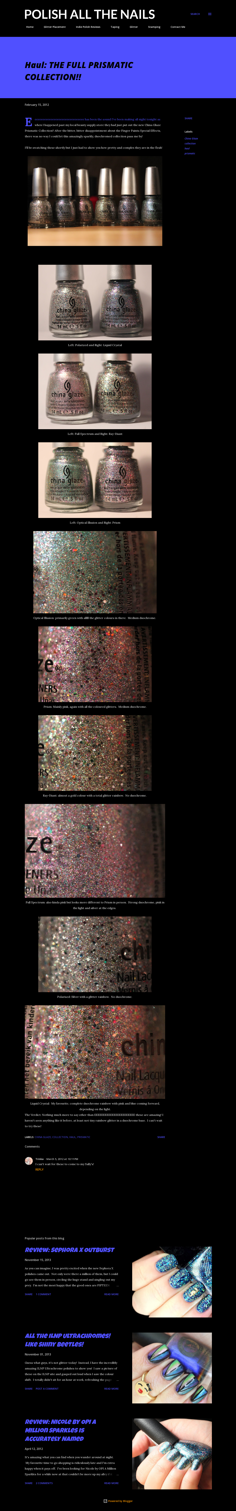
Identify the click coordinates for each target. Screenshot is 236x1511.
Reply (39, 1169)
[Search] (195, 14)
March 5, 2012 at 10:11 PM (62, 1159)
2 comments (44, 1483)
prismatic (190, 153)
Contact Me (175, 27)
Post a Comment (47, 1388)
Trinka (39, 1159)
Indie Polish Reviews (86, 27)
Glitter (132, 27)
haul (187, 148)
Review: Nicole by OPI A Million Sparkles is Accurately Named (60, 1431)
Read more (111, 1294)
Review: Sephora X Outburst (69, 1251)
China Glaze (191, 138)
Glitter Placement (53, 27)
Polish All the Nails (89, 14)
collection (190, 143)
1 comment (43, 1294)
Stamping (152, 27)
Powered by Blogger (118, 1501)
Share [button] (188, 118)
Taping (112, 27)
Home (27, 27)
